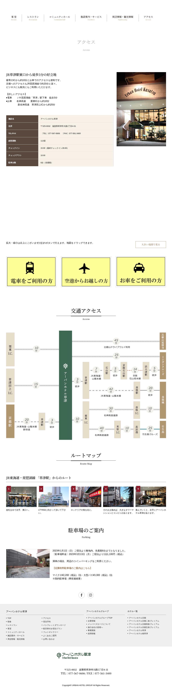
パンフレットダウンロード (54, 625)
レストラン (12, 625)
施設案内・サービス (16, 635)
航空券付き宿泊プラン (52, 629)
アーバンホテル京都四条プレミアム (144, 624)
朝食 (9, 622)
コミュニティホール (16, 632)
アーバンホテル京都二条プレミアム (144, 621)
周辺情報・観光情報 (16, 639)
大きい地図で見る (150, 244)
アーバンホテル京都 (137, 618)
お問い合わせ (49, 639)
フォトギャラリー (50, 632)
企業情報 (91, 621)
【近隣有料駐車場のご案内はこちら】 (72, 568)
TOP (9, 618)
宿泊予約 (47, 622)
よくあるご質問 (49, 635)
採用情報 (91, 633)
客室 (9, 629)
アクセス (47, 618)
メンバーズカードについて (99, 624)
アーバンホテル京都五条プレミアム (144, 627)
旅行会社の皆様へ (95, 627)
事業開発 (91, 630)
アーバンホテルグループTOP (100, 618)
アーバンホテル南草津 (138, 633)
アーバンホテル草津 (137, 630)
